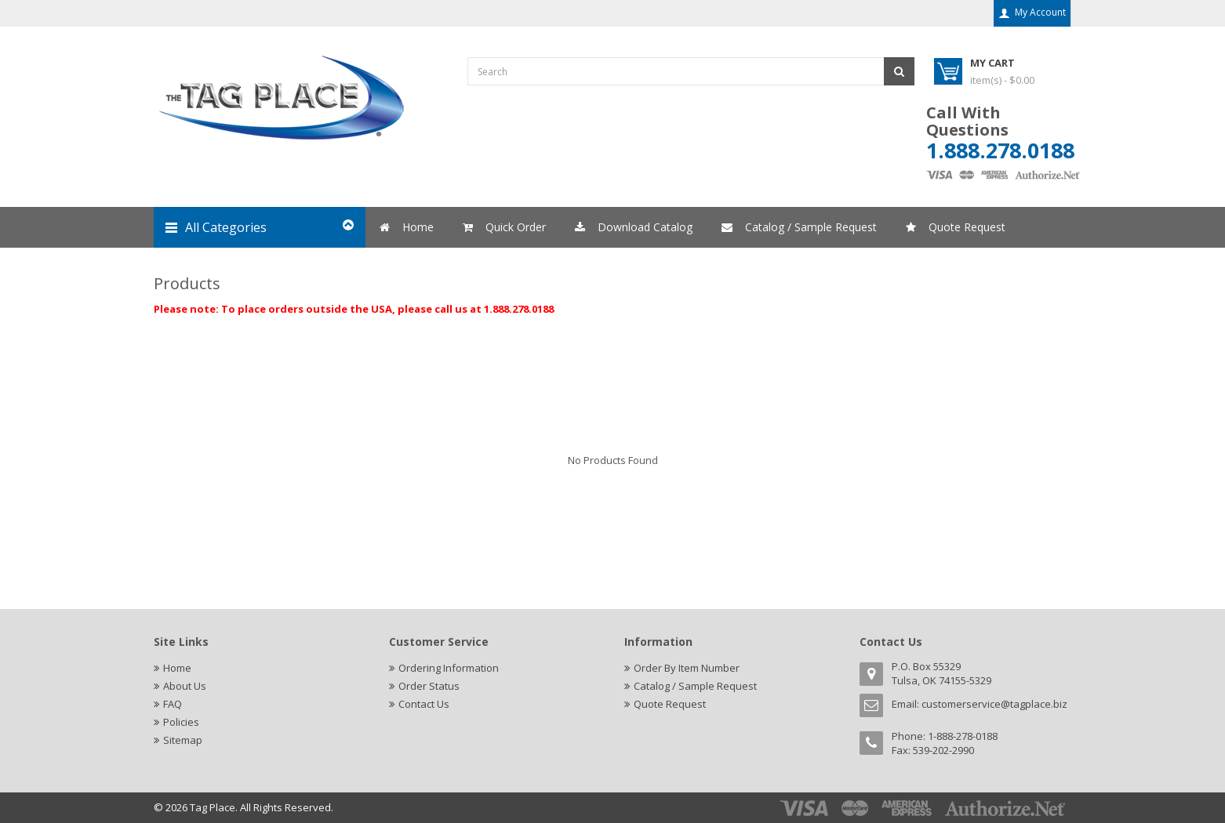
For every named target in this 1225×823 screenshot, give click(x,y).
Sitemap (182, 740)
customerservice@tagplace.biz (994, 704)
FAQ (172, 704)
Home (177, 668)
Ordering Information (448, 668)
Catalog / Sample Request (695, 686)
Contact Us (423, 704)
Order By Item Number (687, 668)
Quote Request (670, 704)
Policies (181, 722)
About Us (184, 686)
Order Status (429, 686)
